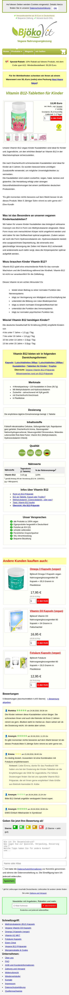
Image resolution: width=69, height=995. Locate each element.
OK (55, 8)
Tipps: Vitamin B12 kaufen (24, 502)
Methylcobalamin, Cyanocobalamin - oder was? (33, 500)
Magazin (29, 51)
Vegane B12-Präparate (15, 946)
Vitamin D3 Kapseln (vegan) (46, 611)
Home (6, 51)
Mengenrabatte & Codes (16, 950)
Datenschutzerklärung (40, 8)
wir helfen (40, 51)
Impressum (10, 983)
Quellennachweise (13, 991)
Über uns (9, 958)
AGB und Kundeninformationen (19, 965)
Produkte (15, 51)
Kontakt (8, 980)
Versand (59, 106)
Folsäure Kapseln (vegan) (45, 652)
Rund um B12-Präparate (23, 494)
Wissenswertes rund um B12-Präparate (34, 373)
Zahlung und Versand (38, 893)
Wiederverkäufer (12, 976)
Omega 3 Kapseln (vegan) (45, 569)
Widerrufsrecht (12, 972)
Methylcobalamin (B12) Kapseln (20, 924)
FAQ (7, 961)
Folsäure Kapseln (13, 939)
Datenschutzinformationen (29, 869)
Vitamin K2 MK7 (12, 935)
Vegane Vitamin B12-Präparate (39, 370)
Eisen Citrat (10, 942)
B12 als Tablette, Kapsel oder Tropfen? (29, 497)
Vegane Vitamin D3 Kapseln (18, 928)
